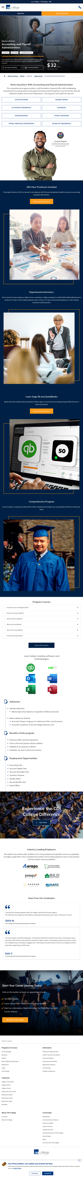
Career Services (47, 1126)
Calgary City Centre (8, 1082)
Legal (3, 1068)
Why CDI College (7, 1120)
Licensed (4, 1117)
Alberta (22, 76)
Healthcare (5, 1065)
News (44, 1139)
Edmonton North (7, 1095)
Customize (34, 1173)
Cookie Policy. (17, 1168)
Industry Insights (48, 1123)
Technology (5, 1071)
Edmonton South (7, 1098)
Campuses (29, 76)
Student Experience (49, 1071)
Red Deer (4, 1105)
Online (37, 1)
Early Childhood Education (10, 1061)
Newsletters (46, 1117)
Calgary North (6, 1085)
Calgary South (38, 76)
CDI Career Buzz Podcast (50, 1120)
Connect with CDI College (51, 1143)
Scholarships (47, 1068)
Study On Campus (13, 76)
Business (4, 1055)
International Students (50, 1061)
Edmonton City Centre (9, 1092)
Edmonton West (7, 1101)
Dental (4, 1058)
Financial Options (48, 1058)
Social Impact (47, 1136)
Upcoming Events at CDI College (53, 1133)
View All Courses (41, 645)
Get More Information (15, 1020)
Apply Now (20, 13)
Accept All (47, 1173)
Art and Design (6, 1052)
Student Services (48, 1130)
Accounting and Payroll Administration (55, 76)
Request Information (62, 13)
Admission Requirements (51, 1052)
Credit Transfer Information (51, 1055)
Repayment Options (49, 1065)
